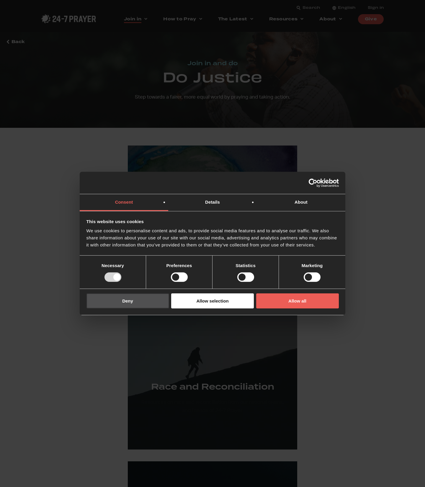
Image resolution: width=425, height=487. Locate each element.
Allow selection (212, 300)
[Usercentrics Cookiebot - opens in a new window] (313, 182)
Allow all (297, 300)
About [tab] (301, 202)
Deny (127, 300)
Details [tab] (212, 202)
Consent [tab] (124, 202)
